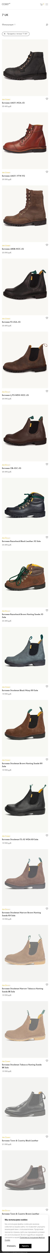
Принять (25, 1246)
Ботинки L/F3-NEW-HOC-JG (15, 395)
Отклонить (11, 1246)
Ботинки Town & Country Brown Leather (20, 1214)
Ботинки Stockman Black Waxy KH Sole (20, 690)
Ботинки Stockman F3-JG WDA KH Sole (20, 839)
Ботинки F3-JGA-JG (11, 322)
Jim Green (6, 99)
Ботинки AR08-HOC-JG (13, 249)
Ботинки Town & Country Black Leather (20, 1141)
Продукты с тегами (17, 34)
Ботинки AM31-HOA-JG (13, 103)
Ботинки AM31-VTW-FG (13, 176)
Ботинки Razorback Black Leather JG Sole (21, 541)
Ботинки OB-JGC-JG (11, 468)
